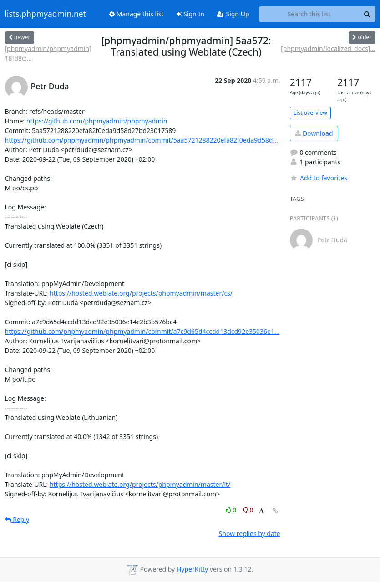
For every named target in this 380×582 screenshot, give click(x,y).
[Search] (367, 14)
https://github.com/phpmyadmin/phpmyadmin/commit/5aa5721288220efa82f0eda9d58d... (141, 140)
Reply (17, 519)
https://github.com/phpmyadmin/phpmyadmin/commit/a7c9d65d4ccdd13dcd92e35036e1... (142, 331)
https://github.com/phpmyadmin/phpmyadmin (96, 121)
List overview (310, 113)
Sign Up (233, 14)
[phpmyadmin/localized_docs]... (328, 48)
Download (314, 133)
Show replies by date (249, 533)
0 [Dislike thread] (248, 509)
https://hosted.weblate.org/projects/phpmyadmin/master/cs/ (141, 293)
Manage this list (136, 14)
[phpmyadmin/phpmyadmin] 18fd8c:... (48, 53)
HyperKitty (192, 569)
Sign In (190, 14)
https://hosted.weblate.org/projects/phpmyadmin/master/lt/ (140, 484)
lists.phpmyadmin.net (45, 14)
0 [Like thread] (232, 509)
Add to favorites (318, 178)
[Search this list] (309, 14)
